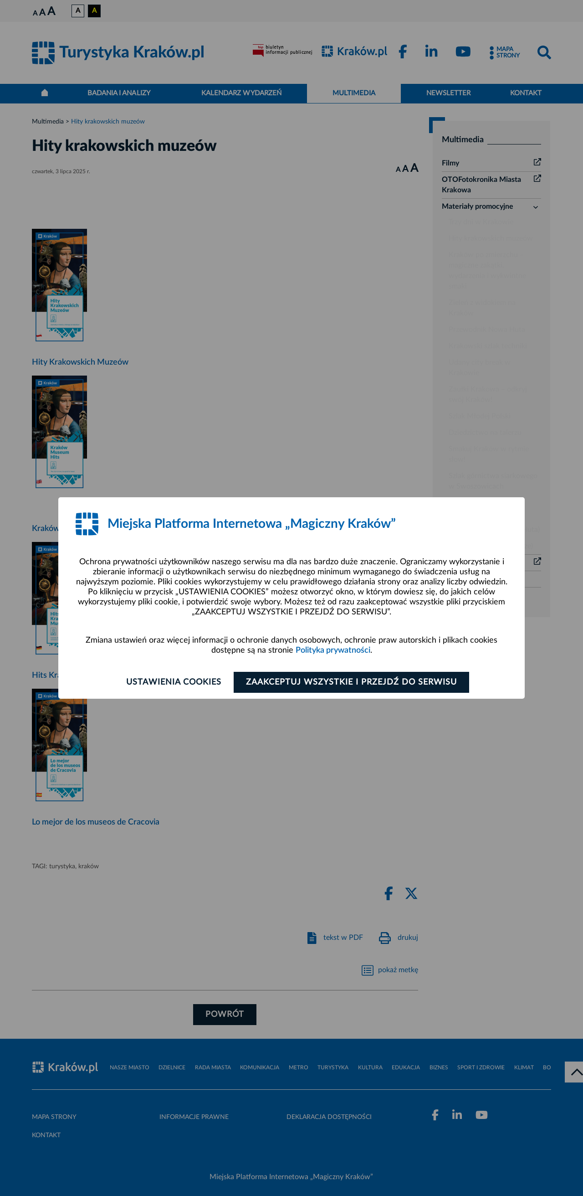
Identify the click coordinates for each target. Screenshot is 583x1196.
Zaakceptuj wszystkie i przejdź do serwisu (351, 682)
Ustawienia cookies (173, 682)
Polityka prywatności (333, 650)
